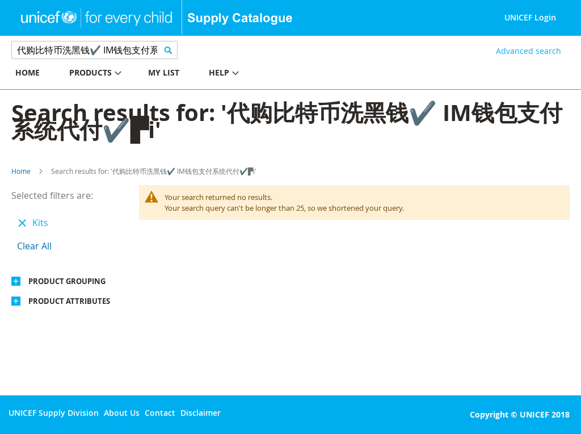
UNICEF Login (530, 17)
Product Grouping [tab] (67, 281)
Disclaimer (200, 412)
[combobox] (94, 50)
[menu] (145, 74)
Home (21, 171)
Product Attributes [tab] (69, 301)
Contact (160, 412)
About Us (122, 412)
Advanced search (528, 50)
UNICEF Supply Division (54, 412)
